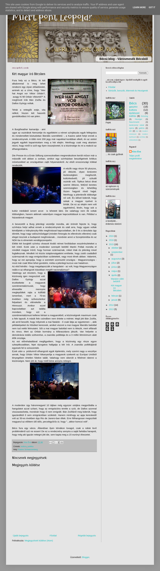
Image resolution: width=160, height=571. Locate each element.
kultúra (24, 446)
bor (137, 131)
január (114, 300)
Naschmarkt (134, 122)
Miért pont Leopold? (52, 16)
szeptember (116, 252)
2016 (111, 240)
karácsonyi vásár (136, 125)
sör (130, 131)
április (114, 275)
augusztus (116, 259)
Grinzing (144, 116)
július (113, 263)
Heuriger (138, 119)
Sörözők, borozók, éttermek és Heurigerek (128, 90)
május (114, 271)
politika (31, 446)
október (114, 248)
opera (131, 128)
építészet (134, 113)
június (114, 267)
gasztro (133, 106)
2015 (111, 244)
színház (142, 137)
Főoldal (53, 535)
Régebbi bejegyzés (87, 535)
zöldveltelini (133, 140)
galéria (141, 128)
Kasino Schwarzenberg (28, 449)
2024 (111, 236)
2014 (111, 305)
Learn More (139, 7)
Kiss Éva (136, 151)
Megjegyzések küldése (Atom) (39, 540)
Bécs (133, 103)
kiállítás (132, 116)
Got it (152, 7)
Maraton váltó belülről (117, 280)
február (114, 296)
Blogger (85, 557)
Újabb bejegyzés (21, 535)
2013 (111, 309)
